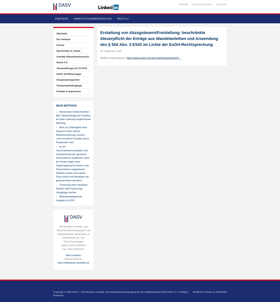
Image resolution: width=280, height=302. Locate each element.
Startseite (183, 4)
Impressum (221, 4)
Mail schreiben (73, 255)
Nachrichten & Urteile (68, 51)
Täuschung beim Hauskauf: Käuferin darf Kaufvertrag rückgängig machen (72, 188)
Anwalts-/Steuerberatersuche (93, 19)
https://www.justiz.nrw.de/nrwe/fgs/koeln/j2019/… (154, 58)
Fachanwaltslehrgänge (69, 85)
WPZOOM (221, 292)
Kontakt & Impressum (69, 91)
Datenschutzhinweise (202, 4)
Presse (60, 45)
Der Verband (63, 39)
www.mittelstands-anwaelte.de (73, 262)
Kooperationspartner (68, 79)
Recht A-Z (123, 19)
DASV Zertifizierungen (69, 74)
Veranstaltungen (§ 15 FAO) (72, 68)
